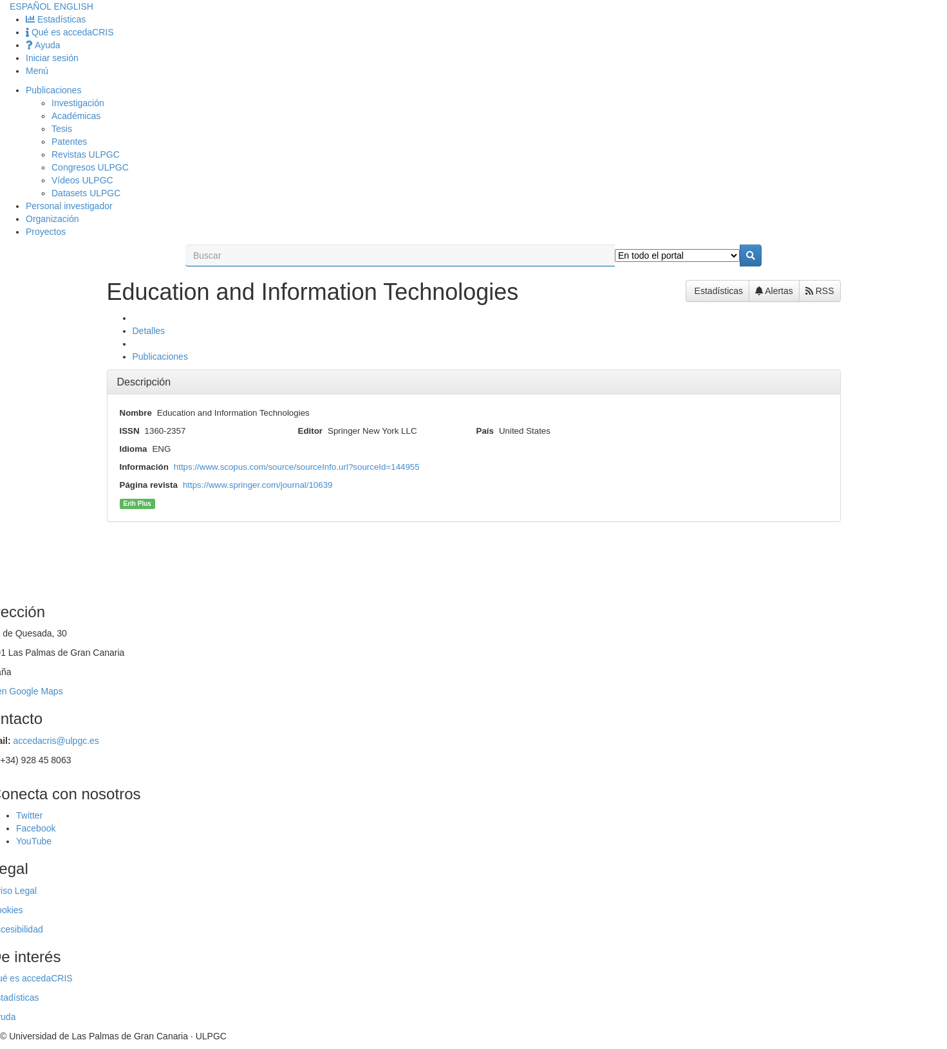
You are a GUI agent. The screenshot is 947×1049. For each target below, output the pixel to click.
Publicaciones (53, 90)
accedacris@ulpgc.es (56, 741)
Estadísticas (56, 19)
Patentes (69, 141)
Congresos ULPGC (90, 167)
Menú (37, 71)
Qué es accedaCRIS (70, 32)
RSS (819, 291)
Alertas (774, 291)
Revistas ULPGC (86, 154)
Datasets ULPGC (86, 193)
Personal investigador (69, 206)
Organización (52, 219)
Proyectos (46, 232)
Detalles (149, 331)
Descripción (144, 381)
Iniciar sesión (52, 58)
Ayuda (43, 45)
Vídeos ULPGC (82, 180)
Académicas (76, 116)
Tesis (62, 129)
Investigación (78, 103)
